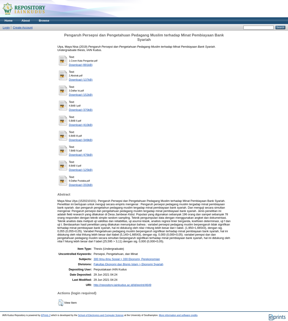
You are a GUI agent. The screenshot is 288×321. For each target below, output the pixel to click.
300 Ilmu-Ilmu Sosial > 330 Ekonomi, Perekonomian (127, 259)
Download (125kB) (80, 170)
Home (8, 20)
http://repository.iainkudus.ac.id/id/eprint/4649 (122, 285)
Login (6, 27)
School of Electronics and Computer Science (101, 315)
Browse (44, 20)
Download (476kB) (80, 154)
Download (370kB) (80, 109)
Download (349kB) (80, 140)
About (26, 20)
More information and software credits (178, 315)
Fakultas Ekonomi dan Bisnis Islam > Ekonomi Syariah (128, 264)
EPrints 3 (45, 315)
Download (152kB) (80, 94)
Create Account (23, 27)
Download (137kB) (80, 79)
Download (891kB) (80, 65)
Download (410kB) (80, 125)
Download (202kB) (80, 185)
